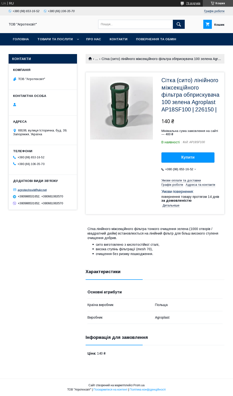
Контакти (118, 39)
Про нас (93, 39)
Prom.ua (139, 385)
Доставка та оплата (32, 51)
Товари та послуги (55, 39)
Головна (21, 39)
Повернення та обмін (156, 39)
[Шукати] (179, 24)
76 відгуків (193, 3)
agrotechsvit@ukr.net (32, 189)
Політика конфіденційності (148, 389)
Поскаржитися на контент (110, 389)
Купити (188, 157)
